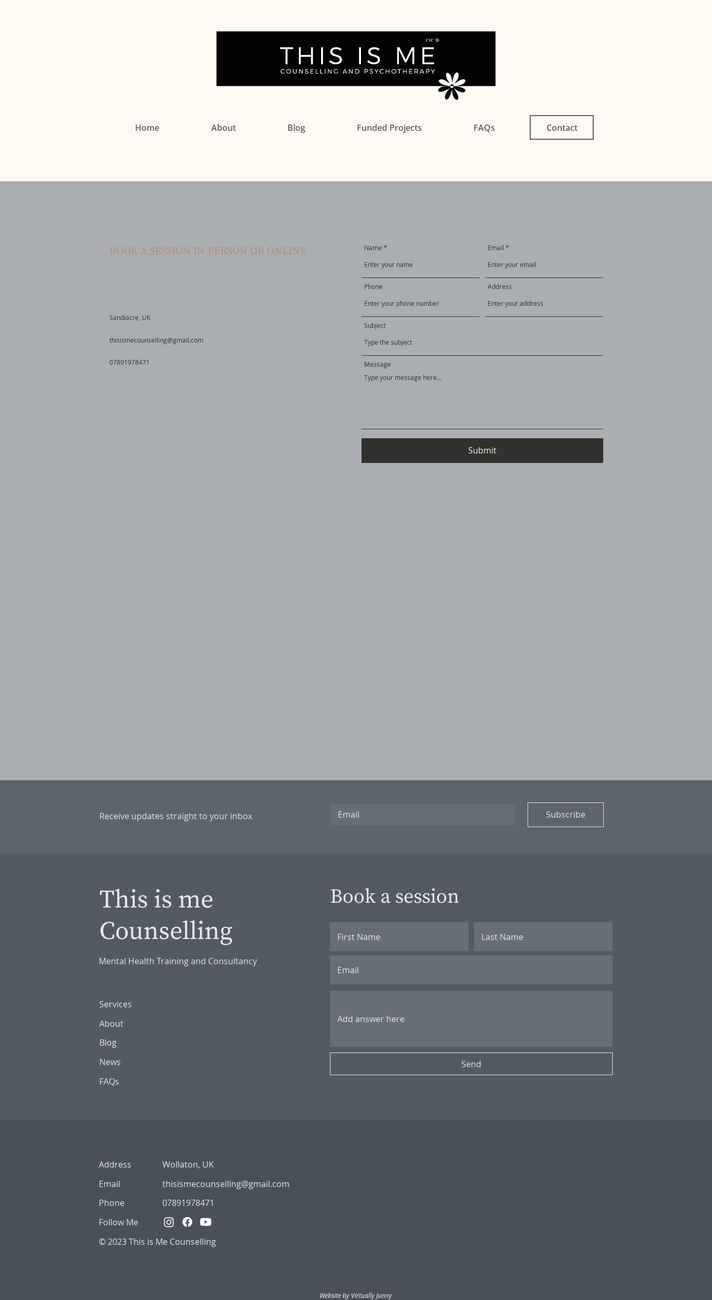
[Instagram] (169, 1222)
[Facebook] (187, 1222)
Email (496, 247)
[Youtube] (205, 1222)
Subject (375, 325)
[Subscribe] (566, 814)
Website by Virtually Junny (355, 1295)
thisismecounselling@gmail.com (156, 340)
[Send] (471, 1064)
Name (373, 247)
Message (377, 364)
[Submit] (482, 450)
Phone (373, 286)
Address (500, 286)
